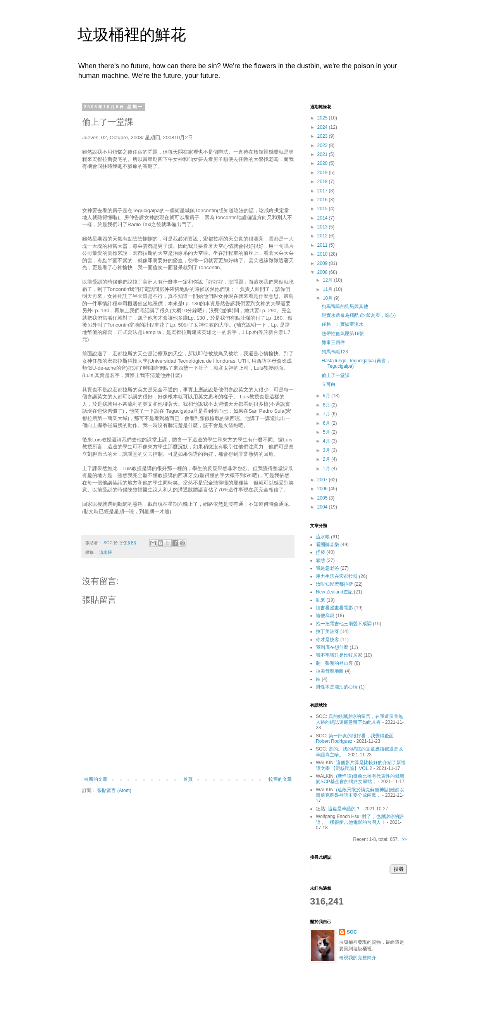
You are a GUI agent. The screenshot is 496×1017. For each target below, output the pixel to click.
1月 (327, 468)
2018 (323, 181)
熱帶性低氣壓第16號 (343, 333)
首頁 (188, 779)
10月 (328, 298)
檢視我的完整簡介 (357, 957)
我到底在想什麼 (332, 647)
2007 (323, 480)
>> (404, 839)
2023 (323, 136)
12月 (328, 280)
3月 (327, 450)
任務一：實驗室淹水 (342, 324)
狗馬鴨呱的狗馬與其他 (345, 306)
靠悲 (320, 560)
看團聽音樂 (327, 544)
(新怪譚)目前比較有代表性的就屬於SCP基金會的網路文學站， (360, 778)
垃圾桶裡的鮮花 (132, 34)
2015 (323, 208)
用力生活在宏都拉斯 (337, 576)
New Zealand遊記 (334, 592)
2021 (323, 154)
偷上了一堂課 (336, 375)
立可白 (329, 384)
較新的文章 (95, 779)
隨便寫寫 (325, 615)
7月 (327, 414)
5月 (327, 432)
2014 (323, 218)
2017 (323, 191)
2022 (323, 145)
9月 (327, 395)
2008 (323, 272)
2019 (323, 172)
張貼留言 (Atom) (114, 790)
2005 (323, 498)
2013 (323, 227)
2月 (327, 459)
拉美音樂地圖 (330, 671)
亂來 (320, 600)
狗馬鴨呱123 (335, 352)
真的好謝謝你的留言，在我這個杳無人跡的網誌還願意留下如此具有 (359, 719)
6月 (327, 423)
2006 (323, 488)
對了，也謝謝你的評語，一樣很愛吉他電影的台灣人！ (360, 819)
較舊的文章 (280, 779)
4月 (327, 441)
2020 (323, 163)
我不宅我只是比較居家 (339, 655)
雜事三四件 (333, 342)
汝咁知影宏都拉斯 (334, 584)
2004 (323, 507)
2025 (323, 118)
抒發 (320, 552)
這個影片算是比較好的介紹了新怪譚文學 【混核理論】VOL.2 (361, 765)
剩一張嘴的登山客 (334, 663)
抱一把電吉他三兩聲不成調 (344, 623)
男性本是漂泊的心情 (337, 687)
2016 (323, 199)
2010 (323, 254)
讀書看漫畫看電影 (334, 608)
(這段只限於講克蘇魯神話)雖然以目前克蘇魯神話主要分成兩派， (360, 792)
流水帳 (105, 552)
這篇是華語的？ (344, 808)
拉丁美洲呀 (327, 631)
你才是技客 (327, 639)
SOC (352, 932)
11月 (328, 289)
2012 (323, 236)
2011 (323, 245)
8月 (327, 405)
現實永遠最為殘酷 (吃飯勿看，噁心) (359, 315)
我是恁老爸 (327, 568)
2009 (323, 263)
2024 (323, 127)
